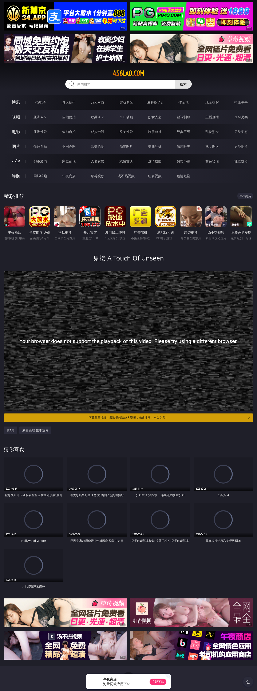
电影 (16, 131)
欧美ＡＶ (97, 117)
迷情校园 (155, 161)
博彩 (16, 102)
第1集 (10, 430)
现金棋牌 (212, 102)
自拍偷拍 (69, 117)
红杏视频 (155, 176)
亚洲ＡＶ (40, 117)
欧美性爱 (126, 131)
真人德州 (69, 102)
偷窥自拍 (40, 146)
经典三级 (183, 131)
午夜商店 (69, 176)
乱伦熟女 (212, 131)
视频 (16, 117)
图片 (16, 146)
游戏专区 (126, 102)
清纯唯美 (183, 146)
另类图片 (241, 146)
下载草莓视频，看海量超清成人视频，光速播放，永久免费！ (170, 417)
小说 (16, 161)
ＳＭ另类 (241, 117)
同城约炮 (40, 176)
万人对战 (97, 102)
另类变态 (241, 131)
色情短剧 (183, 176)
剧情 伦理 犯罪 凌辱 (35, 430)
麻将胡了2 (155, 102)
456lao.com (128, 73)
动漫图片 (126, 146)
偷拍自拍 (69, 131)
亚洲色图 (69, 146)
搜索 (183, 84)
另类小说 (183, 161)
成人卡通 (97, 131)
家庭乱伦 (69, 161)
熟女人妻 (155, 117)
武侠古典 (126, 161)
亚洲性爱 (40, 131)
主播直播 (212, 117)
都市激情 (40, 161)
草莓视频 (97, 176)
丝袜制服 (183, 117)
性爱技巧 (241, 161)
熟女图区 (212, 146)
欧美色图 (97, 146)
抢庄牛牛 (241, 102)
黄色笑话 (212, 161)
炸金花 (183, 102)
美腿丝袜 (155, 146)
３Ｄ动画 (126, 117)
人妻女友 (97, 161)
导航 (16, 176)
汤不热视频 (126, 176)
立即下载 (158, 682)
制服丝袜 (155, 131)
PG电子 (40, 102)
